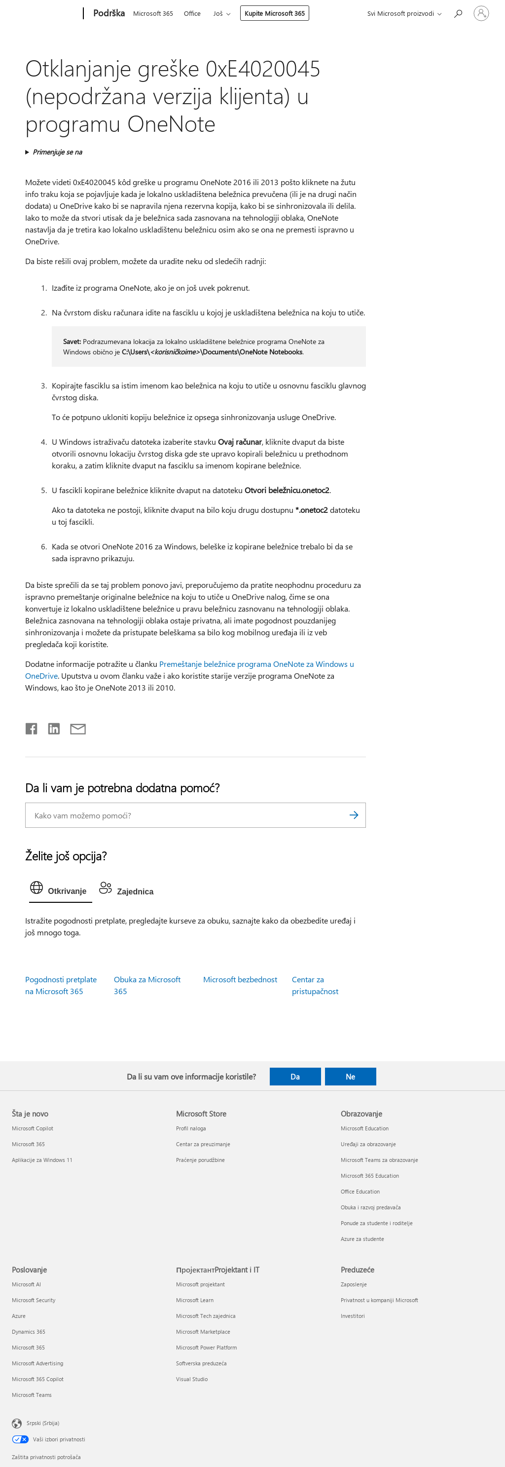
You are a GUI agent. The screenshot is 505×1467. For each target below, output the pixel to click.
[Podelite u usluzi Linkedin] (50, 726)
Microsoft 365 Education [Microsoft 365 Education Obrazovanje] (370, 1175)
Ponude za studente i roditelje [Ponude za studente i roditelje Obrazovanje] (377, 1223)
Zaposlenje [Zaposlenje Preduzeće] (354, 1284)
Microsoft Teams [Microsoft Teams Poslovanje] (32, 1394)
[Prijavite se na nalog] (481, 13)
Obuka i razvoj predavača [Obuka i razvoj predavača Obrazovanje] (371, 1207)
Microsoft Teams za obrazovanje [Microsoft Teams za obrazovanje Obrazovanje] (379, 1159)
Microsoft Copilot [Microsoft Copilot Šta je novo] (32, 1128)
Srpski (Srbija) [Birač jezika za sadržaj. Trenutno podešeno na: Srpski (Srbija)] (43, 1423)
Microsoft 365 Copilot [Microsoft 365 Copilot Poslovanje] (38, 1379)
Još (218, 13)
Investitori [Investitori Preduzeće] (353, 1315)
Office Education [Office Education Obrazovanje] (360, 1191)
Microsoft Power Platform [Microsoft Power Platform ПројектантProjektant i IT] (206, 1347)
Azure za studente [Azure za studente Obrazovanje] (362, 1238)
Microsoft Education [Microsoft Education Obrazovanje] (365, 1128)
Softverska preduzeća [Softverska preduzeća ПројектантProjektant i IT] (201, 1363)
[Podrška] (108, 13)
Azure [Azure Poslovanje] (19, 1315)
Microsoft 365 (153, 13)
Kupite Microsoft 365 (275, 13)
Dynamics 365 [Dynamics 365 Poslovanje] (28, 1331)
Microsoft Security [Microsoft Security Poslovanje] (33, 1300)
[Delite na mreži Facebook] (32, 726)
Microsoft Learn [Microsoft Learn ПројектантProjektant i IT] (195, 1300)
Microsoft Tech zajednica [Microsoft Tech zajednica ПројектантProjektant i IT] (206, 1315)
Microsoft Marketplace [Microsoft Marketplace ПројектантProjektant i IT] (203, 1331)
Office (192, 13)
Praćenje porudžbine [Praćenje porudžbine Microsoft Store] (200, 1159)
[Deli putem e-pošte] (73, 726)
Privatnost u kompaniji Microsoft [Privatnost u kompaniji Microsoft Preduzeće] (379, 1300)
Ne (350, 1076)
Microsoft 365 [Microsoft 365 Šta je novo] (28, 1144)
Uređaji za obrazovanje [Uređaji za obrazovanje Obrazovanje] (368, 1144)
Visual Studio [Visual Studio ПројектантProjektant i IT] (192, 1379)
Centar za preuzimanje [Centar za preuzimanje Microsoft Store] (203, 1144)
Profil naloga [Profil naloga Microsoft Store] (191, 1128)
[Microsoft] (45, 13)
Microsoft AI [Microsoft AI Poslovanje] (26, 1284)
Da (295, 1076)
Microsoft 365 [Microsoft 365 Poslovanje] (28, 1347)
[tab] (60, 890)
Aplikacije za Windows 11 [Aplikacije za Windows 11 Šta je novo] (42, 1159)
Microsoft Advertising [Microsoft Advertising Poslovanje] (37, 1363)
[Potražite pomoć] (458, 12)
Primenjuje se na (57, 151)
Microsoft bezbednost (240, 979)
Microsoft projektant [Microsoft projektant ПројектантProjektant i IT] (200, 1284)
